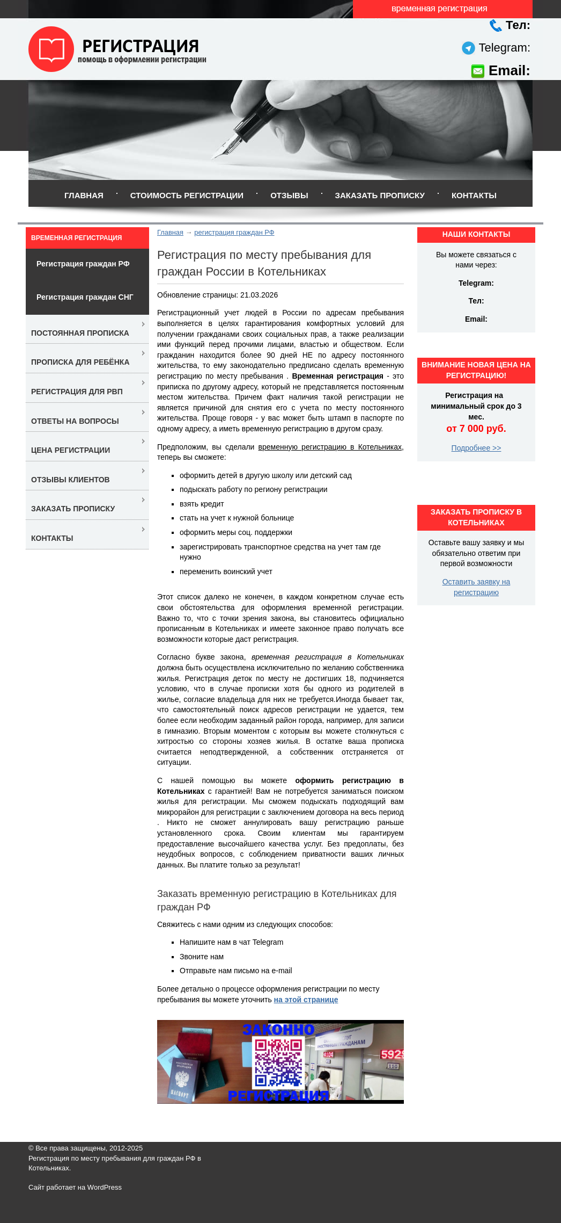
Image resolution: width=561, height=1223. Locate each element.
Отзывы (289, 195)
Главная (84, 195)
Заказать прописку (380, 195)
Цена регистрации (70, 450)
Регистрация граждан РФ (83, 263)
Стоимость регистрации (186, 195)
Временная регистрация (76, 238)
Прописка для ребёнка (80, 362)
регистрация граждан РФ (234, 232)
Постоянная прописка (80, 333)
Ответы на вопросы (75, 421)
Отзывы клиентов (70, 479)
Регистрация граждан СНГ (85, 297)
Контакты (474, 195)
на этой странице (306, 999)
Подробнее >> (476, 448)
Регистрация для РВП (77, 391)
